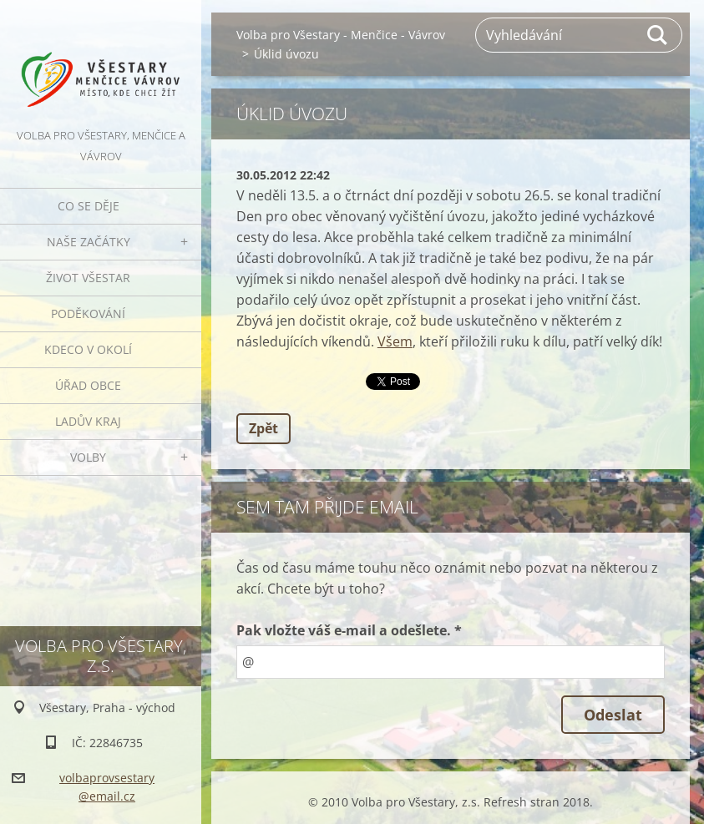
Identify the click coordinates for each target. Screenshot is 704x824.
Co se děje (88, 206)
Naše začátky (88, 242)
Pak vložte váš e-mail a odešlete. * (349, 630)
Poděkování (88, 313)
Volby (88, 457)
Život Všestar (88, 278)
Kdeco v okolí (88, 349)
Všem (395, 341)
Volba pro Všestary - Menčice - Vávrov (340, 35)
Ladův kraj (88, 421)
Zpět (263, 428)
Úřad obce (88, 385)
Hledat (658, 35)
